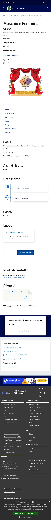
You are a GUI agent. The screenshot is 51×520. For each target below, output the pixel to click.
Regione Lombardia (8, 2)
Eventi (22, 16)
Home (4, 16)
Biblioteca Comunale (16, 232)
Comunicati (32, 437)
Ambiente (7, 443)
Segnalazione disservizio (36, 463)
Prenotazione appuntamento (37, 460)
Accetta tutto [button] (19, 513)
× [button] (49, 501)
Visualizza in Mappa (25, 253)
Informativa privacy (9, 492)
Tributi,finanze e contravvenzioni (13, 440)
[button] (25, 517)
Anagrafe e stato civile (35, 404)
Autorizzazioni (8, 449)
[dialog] (25, 509)
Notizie (31, 434)
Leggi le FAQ (32, 467)
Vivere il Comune (13, 16)
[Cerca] (47, 8)
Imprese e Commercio (35, 413)
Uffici (5, 410)
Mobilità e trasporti (34, 425)
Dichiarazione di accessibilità (12, 498)
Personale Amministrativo (11, 420)
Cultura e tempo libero (35, 407)
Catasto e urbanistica (35, 420)
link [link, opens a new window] (42, 509)
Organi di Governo (9, 404)
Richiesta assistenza (35, 470)
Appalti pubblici (33, 416)
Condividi (7, 56)
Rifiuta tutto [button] (32, 513)
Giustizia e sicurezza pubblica (12, 437)
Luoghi (31, 448)
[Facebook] (40, 393)
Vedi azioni (16, 56)
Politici (6, 416)
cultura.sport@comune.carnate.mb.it (14, 277)
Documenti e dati (9, 423)
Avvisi (30, 440)
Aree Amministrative (10, 407)
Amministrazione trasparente (12, 489)
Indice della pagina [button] (11, 104)
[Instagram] (40, 396)
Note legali (7, 495)
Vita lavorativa (33, 410)
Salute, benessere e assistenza (13, 446)
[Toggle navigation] (3, 8)
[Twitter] (45, 393)
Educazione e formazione (11, 434)
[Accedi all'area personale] (43, 2)
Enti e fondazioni (9, 413)
